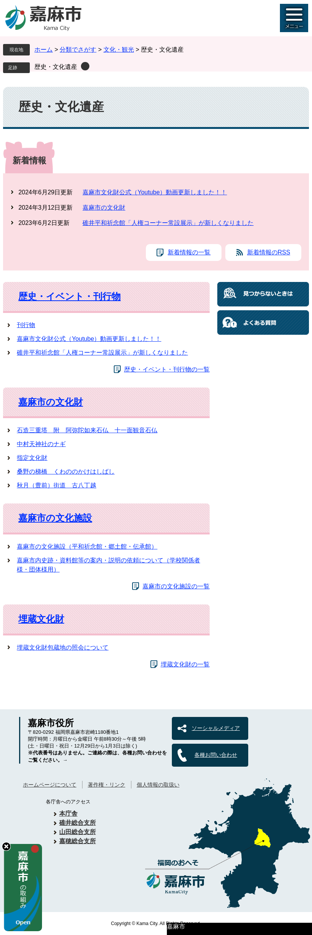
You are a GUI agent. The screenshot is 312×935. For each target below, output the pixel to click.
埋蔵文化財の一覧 (185, 664)
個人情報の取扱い (158, 785)
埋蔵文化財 (41, 619)
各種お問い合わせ (215, 755)
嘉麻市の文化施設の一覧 (176, 586)
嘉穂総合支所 (77, 841)
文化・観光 (118, 49)
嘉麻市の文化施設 (55, 518)
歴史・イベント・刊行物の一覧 (167, 369)
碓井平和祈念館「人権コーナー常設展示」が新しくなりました (168, 223)
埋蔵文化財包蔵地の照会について (62, 647)
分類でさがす (78, 49)
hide (6, 846)
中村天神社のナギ (41, 444)
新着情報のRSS (268, 252)
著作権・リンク (106, 785)
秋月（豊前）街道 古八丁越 (56, 485)
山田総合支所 (77, 832)
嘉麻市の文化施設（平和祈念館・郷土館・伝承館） (87, 546)
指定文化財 (32, 457)
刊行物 (26, 325)
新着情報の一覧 (189, 252)
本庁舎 (68, 813)
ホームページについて (49, 785)
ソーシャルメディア (216, 728)
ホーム (43, 49)
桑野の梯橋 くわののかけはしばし (66, 471)
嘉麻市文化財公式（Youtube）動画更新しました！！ (154, 192)
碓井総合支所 (77, 822)
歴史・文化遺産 (55, 67)
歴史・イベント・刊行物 (69, 296)
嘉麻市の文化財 (103, 207)
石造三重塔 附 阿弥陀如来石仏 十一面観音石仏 (87, 430)
